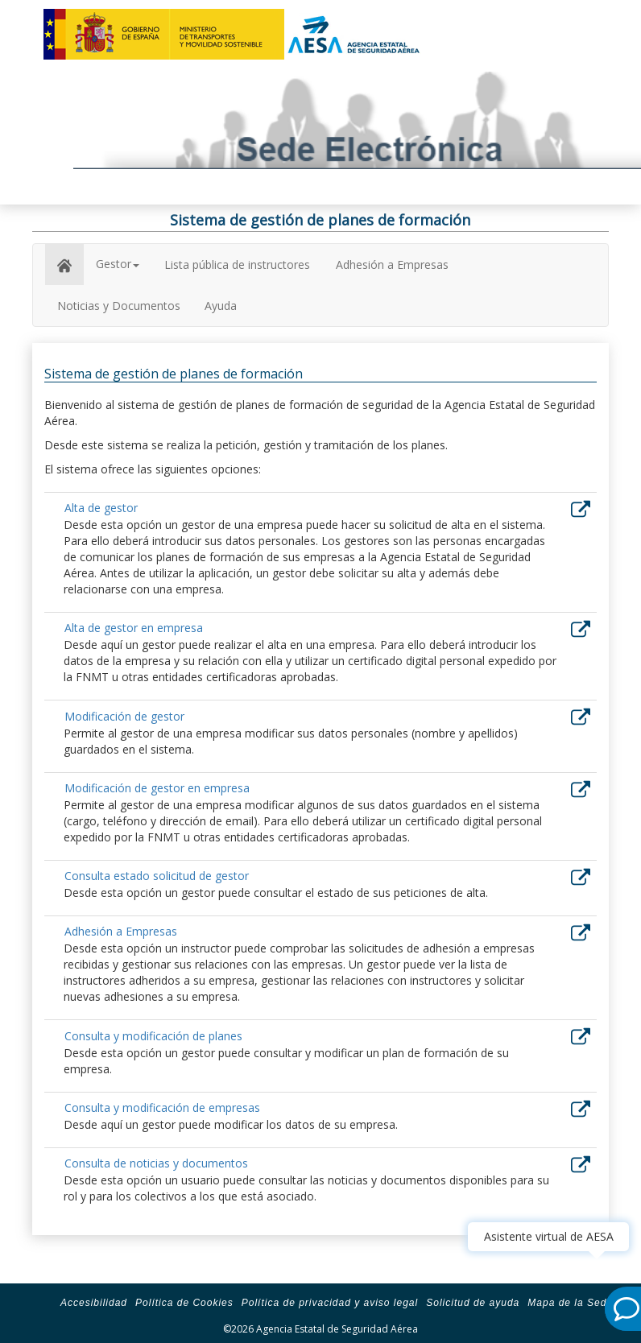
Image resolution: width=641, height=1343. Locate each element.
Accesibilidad (93, 1302)
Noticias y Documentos (118, 305)
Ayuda (221, 305)
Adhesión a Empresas (392, 264)
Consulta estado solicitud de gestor (156, 875)
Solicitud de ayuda (472, 1302)
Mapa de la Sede (570, 1302)
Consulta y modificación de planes (153, 1035)
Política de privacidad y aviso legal (330, 1302)
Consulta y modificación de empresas (162, 1107)
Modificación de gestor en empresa (157, 787)
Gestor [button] (117, 263)
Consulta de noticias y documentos (156, 1163)
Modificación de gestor (124, 716)
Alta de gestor (101, 507)
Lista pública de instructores (237, 264)
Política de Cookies (184, 1302)
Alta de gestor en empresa (133, 627)
